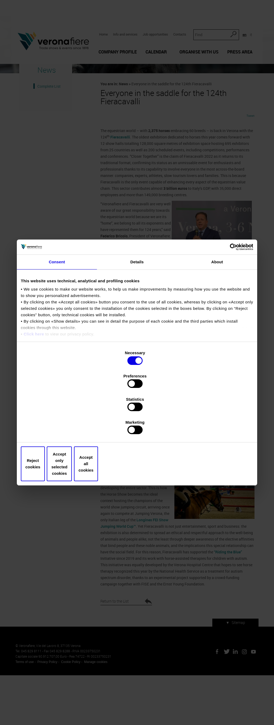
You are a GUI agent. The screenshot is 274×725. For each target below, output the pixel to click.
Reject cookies (59, 429)
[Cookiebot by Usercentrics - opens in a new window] (229, 292)
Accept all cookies (215, 429)
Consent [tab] (57, 307)
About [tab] (217, 307)
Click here (34, 379)
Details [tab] (137, 307)
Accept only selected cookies (137, 429)
